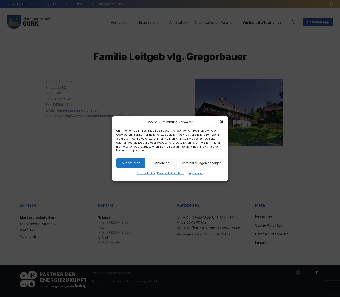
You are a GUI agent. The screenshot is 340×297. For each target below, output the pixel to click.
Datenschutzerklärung (171, 173)
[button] (222, 122)
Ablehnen (162, 163)
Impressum (196, 173)
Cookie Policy (146, 173)
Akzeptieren (131, 163)
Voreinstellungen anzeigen (202, 163)
